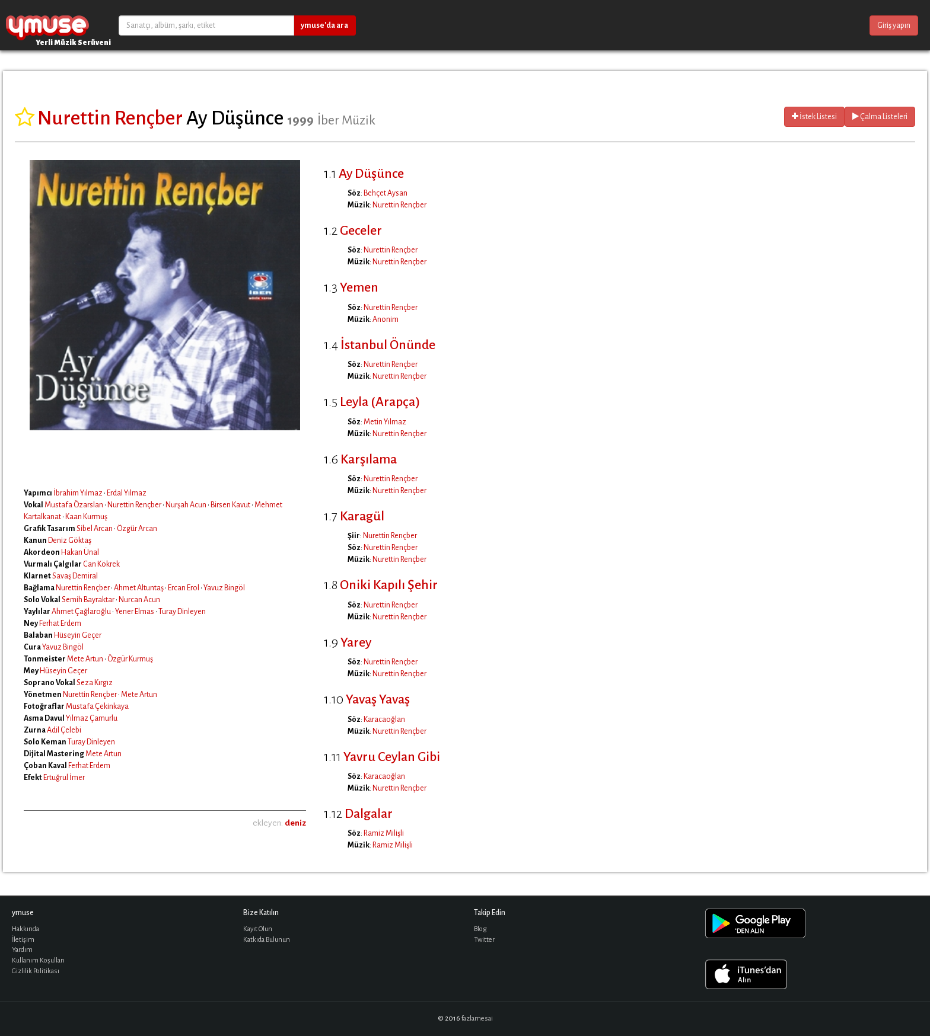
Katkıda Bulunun (266, 940)
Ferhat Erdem (60, 623)
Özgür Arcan (137, 529)
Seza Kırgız (95, 683)
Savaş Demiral (75, 576)
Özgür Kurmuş (130, 659)
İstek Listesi (814, 116)
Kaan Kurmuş (86, 517)
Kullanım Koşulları (38, 960)
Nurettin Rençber (134, 505)
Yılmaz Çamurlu (91, 718)
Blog (480, 929)
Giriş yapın (893, 25)
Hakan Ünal (80, 552)
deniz (295, 822)
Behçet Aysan (385, 193)
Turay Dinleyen (182, 611)
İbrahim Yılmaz (78, 493)
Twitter (484, 940)
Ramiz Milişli (384, 833)
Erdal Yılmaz (126, 493)
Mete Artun (85, 659)
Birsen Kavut (230, 505)
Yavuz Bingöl (224, 588)
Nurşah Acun (185, 505)
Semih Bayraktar (88, 600)
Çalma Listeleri (879, 116)
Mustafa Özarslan (73, 505)
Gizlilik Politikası (35, 971)
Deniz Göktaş (69, 540)
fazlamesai (477, 1018)
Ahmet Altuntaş (139, 588)
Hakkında (25, 929)
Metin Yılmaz (385, 422)
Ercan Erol (183, 588)
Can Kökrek (101, 564)
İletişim (23, 940)
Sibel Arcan (95, 529)
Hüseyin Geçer (77, 635)
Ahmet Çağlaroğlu (81, 611)
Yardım (22, 950)
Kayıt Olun (257, 929)
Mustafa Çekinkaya (97, 706)
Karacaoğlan (384, 719)
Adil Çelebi (64, 730)
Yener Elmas (134, 611)
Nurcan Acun (139, 600)
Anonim (385, 319)
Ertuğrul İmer (64, 777)
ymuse (47, 25)
